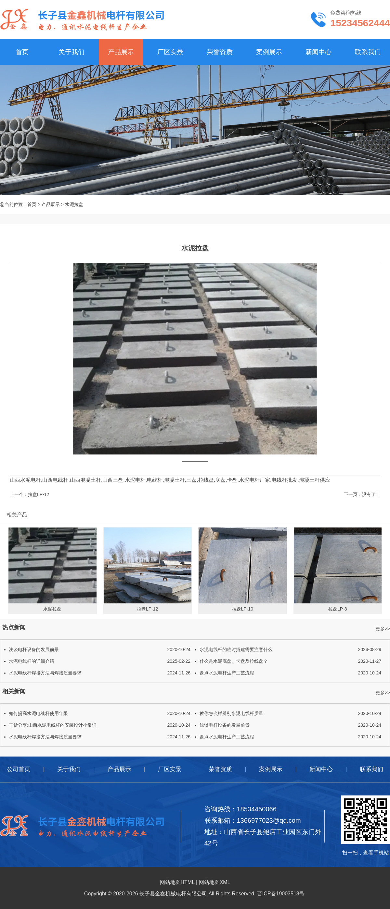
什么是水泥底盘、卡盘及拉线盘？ (290, 661)
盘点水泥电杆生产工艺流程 (290, 673)
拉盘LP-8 (337, 609)
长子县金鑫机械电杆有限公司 (173, 893)
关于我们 (71, 51)
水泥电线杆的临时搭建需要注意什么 (290, 649)
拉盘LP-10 (242, 609)
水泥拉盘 (74, 204)
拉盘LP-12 (38, 494)
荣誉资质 (220, 51)
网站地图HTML (177, 882)
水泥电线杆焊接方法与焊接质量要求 (99, 673)
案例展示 (269, 51)
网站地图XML (214, 882)
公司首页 (18, 769)
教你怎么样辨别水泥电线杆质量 (290, 713)
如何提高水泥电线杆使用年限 (99, 713)
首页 (22, 51)
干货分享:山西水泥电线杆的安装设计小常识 (99, 725)
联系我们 (368, 51)
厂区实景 (170, 51)
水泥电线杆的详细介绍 (99, 661)
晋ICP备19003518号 (281, 893)
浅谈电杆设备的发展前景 (99, 649)
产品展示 (121, 51)
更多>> (383, 628)
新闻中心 (319, 51)
